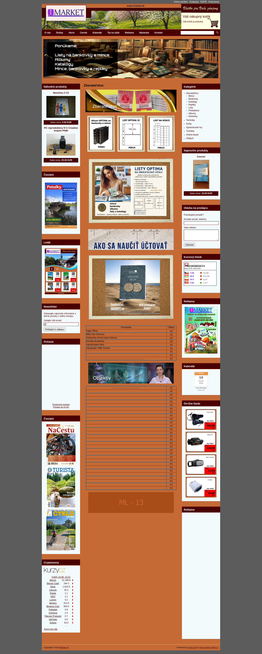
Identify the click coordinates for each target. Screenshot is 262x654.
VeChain (53, 619)
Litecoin (53, 590)
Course (201, 156)
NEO (53, 596)
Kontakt (158, 32)
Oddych (190, 138)
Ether (53, 586)
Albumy (192, 113)
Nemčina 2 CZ (61, 92)
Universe (53, 613)
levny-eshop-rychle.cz (208, 647)
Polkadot (53, 609)
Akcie (71, 32)
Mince (191, 96)
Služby (59, 32)
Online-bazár (192, 134)
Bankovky (193, 99)
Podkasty (194, 2)
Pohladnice (193, 110)
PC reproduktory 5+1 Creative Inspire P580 (61, 129)
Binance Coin (52, 606)
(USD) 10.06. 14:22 (60, 577)
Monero (53, 603)
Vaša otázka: (190, 227)
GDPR (203, 2)
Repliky (192, 104)
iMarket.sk (63, 647)
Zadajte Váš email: (53, 320)
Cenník (83, 32)
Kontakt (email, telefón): (195, 219)
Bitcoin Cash (53, 583)
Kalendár (97, 32)
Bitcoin (53, 580)
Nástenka (144, 32)
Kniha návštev (181, 2)
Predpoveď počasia (61, 404)
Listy (190, 107)
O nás (48, 32)
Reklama (129, 32)
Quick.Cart (192, 647)
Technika (190, 120)
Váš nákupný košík (196, 16)
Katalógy (192, 102)
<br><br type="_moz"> (201, 526)
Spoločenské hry (194, 127)
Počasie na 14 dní (61, 407)
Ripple (53, 593)
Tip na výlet (113, 32)
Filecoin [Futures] (53, 616)
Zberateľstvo (192, 93)
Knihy (189, 124)
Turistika (190, 131)
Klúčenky (192, 116)
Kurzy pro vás (50, 629)
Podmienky (214, 2)
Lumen (53, 600)
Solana (52, 622)
